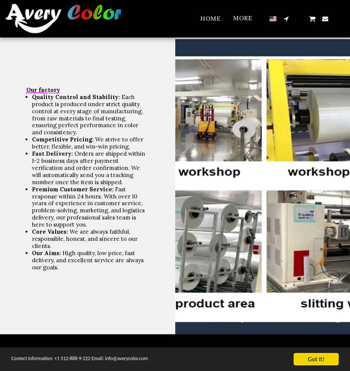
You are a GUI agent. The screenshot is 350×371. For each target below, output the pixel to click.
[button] (286, 18)
